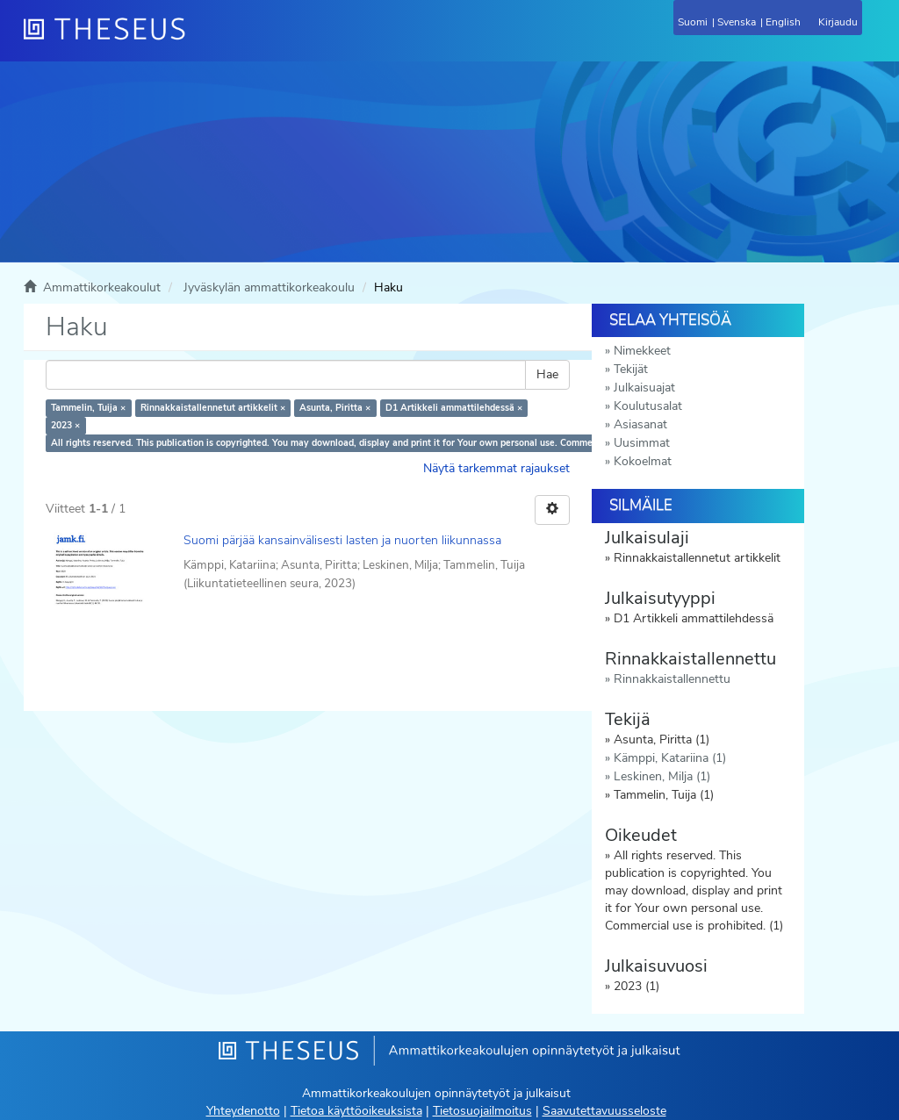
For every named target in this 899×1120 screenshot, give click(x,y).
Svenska (736, 22)
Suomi (693, 22)
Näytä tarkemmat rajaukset (496, 468)
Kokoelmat (643, 461)
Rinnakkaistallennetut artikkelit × (212, 407)
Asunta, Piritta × (334, 407)
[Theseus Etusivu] (199, 39)
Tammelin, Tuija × (88, 407)
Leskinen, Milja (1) (662, 776)
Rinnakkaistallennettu (672, 679)
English (783, 22)
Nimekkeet (642, 350)
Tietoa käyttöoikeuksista (356, 1110)
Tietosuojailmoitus (482, 1110)
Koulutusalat (648, 406)
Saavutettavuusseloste (604, 1110)
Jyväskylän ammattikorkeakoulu (269, 287)
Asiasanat (640, 424)
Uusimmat (642, 442)
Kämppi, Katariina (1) (670, 758)
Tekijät (631, 369)
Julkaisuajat (644, 387)
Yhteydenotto (243, 1110)
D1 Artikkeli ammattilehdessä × (453, 407)
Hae (547, 374)
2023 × (65, 425)
